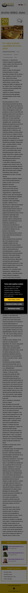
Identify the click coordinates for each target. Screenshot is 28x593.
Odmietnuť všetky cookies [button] (14, 304)
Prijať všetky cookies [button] (14, 299)
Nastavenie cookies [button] (14, 308)
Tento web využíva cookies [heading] (13, 284)
